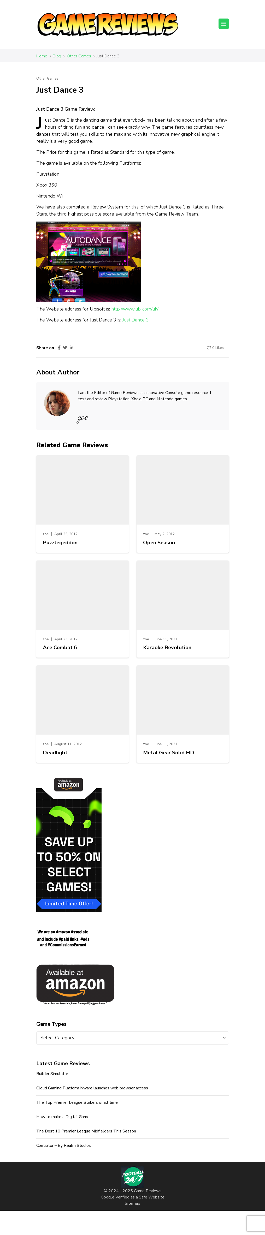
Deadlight (55, 752)
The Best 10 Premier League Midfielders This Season (86, 1131)
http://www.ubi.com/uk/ (134, 309)
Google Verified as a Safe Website (132, 1197)
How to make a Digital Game (63, 1117)
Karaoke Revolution (167, 647)
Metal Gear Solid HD (168, 752)
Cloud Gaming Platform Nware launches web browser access (92, 1088)
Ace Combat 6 (60, 647)
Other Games (47, 78)
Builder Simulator (52, 1074)
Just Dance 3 (135, 320)
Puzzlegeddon (60, 542)
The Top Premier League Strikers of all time (77, 1102)
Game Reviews (148, 1191)
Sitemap (132, 1203)
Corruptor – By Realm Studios (63, 1145)
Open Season (159, 542)
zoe (46, 534)
